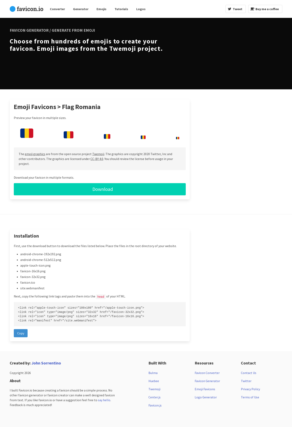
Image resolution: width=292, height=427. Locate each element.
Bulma (153, 373)
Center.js (154, 397)
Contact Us (248, 373)
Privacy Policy (250, 389)
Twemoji (98, 154)
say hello (104, 400)
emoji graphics (35, 154)
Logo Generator (206, 397)
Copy (20, 333)
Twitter (246, 381)
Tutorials (121, 9)
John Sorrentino (46, 362)
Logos (141, 9)
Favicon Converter (207, 373)
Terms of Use (250, 397)
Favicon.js (155, 405)
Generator (80, 9)
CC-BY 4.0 (96, 159)
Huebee (153, 381)
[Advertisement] (228, 53)
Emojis (101, 9)
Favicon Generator (207, 381)
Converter (57, 9)
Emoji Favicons (205, 389)
